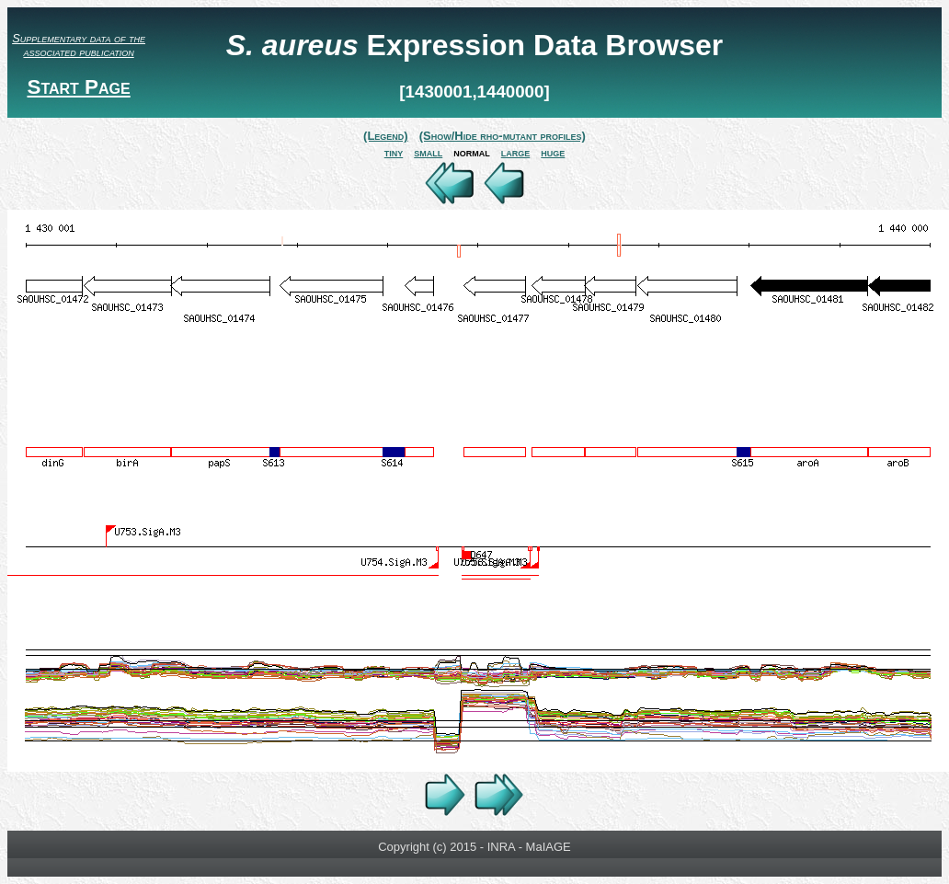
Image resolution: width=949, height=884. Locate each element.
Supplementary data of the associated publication (78, 45)
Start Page (78, 86)
